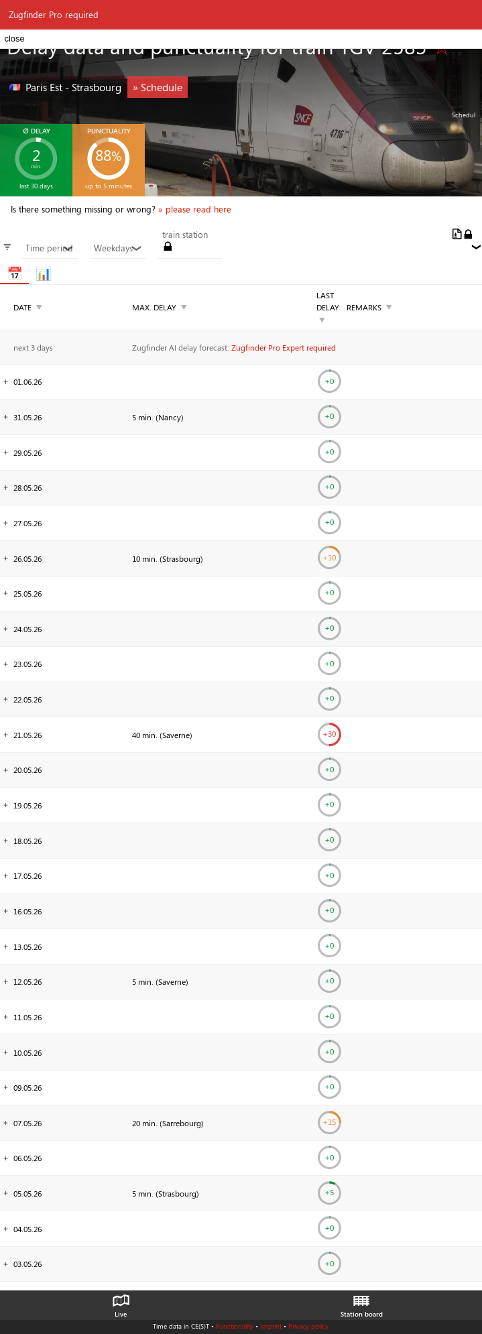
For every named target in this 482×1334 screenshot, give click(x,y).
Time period (49, 248)
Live (120, 1302)
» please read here (194, 209)
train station (185, 235)
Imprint (271, 1326)
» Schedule (157, 87)
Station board (362, 1302)
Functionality (234, 1326)
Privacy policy (308, 1326)
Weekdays (118, 248)
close (14, 39)
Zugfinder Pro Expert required (283, 347)
